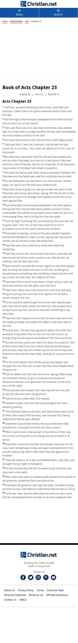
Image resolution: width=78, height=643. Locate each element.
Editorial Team (55, 590)
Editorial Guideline (15, 595)
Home (5, 21)
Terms (40, 590)
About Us (9, 590)
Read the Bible (16, 21)
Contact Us (10, 599)
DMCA (23, 599)
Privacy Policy (26, 590)
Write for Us (36, 595)
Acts (27, 21)
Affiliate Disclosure (57, 595)
